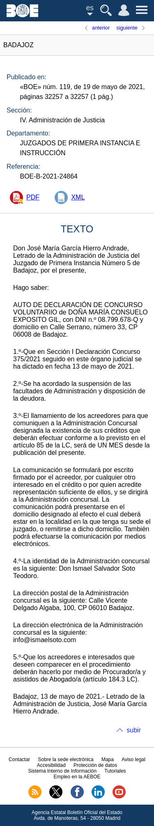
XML (78, 197)
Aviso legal (133, 759)
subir (133, 730)
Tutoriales (115, 771)
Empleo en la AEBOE (76, 777)
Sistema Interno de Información (62, 771)
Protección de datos (95, 765)
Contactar (19, 759)
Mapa (107, 759)
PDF (32, 197)
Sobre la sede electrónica (65, 759)
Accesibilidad (51, 765)
